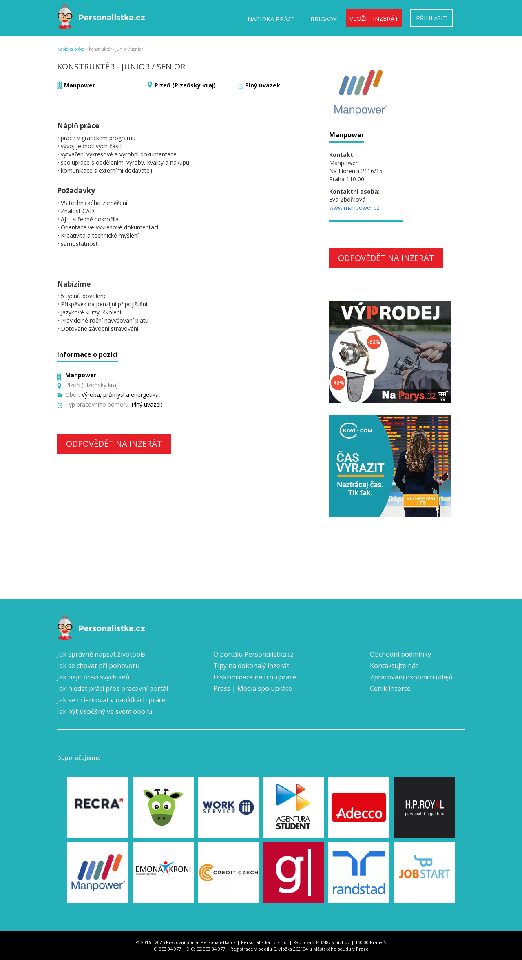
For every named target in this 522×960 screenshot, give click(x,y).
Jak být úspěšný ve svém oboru (104, 711)
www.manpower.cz (354, 208)
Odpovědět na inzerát (114, 443)
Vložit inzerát (373, 18)
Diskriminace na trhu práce (254, 677)
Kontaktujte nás (394, 665)
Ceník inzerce (390, 688)
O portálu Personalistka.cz (253, 654)
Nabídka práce (271, 19)
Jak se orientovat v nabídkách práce (111, 699)
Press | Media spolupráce (252, 688)
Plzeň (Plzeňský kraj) (185, 85)
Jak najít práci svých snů (93, 677)
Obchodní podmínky (400, 654)
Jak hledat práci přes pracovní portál (112, 688)
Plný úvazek (262, 85)
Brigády (323, 19)
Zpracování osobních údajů (411, 677)
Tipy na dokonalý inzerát (251, 665)
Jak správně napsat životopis (101, 654)
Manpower (79, 85)
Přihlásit (431, 18)
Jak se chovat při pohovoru (98, 665)
